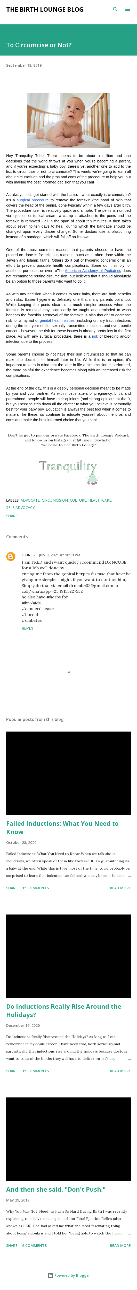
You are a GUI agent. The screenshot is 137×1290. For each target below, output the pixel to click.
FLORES (28, 554)
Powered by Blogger (68, 1275)
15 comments (35, 887)
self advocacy (20, 507)
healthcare (99, 500)
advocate (30, 500)
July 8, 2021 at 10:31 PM (59, 554)
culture (78, 500)
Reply (28, 628)
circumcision (55, 500)
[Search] (115, 9)
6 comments (34, 1245)
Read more (120, 887)
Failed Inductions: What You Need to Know (62, 827)
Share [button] (12, 515)
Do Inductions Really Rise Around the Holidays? (63, 1010)
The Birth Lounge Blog (45, 9)
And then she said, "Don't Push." (56, 1189)
